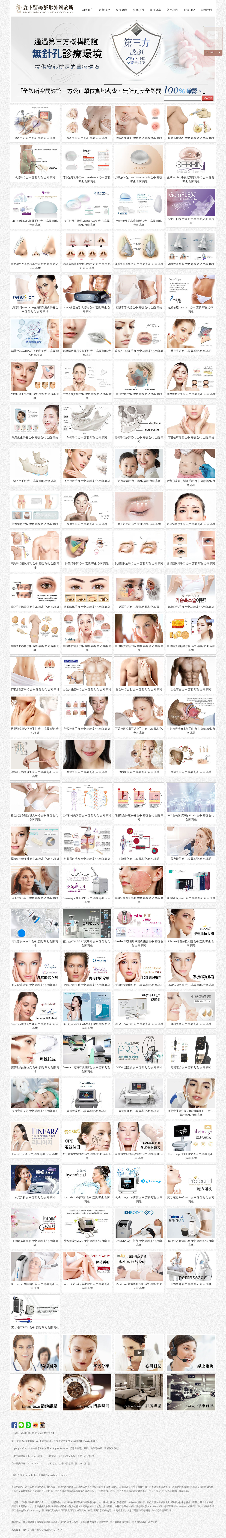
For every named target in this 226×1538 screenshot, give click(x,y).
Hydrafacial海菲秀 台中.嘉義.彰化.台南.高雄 (87, 1199)
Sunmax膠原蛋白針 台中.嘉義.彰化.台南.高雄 (35, 1026)
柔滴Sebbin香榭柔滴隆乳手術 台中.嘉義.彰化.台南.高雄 (191, 179)
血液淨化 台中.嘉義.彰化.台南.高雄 (139, 858)
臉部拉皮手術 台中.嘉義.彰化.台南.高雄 (139, 394)
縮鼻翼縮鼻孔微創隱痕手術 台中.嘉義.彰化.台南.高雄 (87, 266)
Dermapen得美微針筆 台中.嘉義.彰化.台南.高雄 (35, 1286)
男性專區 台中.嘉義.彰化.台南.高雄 (191, 689)
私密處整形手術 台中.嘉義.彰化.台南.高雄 (35, 689)
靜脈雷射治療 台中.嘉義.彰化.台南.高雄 (87, 858)
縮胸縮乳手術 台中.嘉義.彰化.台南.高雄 (191, 606)
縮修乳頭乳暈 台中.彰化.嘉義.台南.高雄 (139, 138)
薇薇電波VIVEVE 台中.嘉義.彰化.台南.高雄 (87, 1242)
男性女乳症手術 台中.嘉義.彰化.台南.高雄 (87, 689)
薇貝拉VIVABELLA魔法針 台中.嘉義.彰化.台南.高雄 (87, 943)
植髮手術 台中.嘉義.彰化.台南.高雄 (191, 772)
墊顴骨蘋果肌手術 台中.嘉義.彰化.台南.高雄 (35, 396)
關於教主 (87, 10)
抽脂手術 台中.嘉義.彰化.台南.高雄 (35, 177)
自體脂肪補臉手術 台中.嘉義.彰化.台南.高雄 (87, 648)
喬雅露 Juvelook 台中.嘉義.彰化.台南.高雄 (35, 943)
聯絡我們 (206, 10)
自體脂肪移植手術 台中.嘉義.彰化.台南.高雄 (35, 648)
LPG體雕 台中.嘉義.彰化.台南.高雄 (191, 1284)
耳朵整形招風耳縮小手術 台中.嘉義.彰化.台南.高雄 (139, 730)
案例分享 (155, 10)
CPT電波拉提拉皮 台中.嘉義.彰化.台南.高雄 (87, 1156)
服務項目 (138, 10)
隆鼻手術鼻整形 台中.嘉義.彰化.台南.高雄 (139, 264)
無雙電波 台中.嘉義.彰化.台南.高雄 (191, 1067)
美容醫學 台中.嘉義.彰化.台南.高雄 (191, 858)
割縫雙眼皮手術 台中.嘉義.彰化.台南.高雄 (139, 563)
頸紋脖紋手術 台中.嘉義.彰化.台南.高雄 (87, 728)
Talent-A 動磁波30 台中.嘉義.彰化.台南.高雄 (191, 1242)
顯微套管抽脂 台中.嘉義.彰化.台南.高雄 (139, 307)
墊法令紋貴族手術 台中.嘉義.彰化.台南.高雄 (87, 396)
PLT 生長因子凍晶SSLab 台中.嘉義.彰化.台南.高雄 (191, 817)
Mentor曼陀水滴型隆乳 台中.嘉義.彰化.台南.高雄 (139, 222)
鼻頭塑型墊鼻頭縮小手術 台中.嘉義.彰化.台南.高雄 (35, 266)
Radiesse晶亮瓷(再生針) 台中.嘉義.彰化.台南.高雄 (87, 1026)
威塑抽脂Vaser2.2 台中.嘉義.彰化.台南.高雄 (191, 309)
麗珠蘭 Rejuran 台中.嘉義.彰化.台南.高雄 (191, 898)
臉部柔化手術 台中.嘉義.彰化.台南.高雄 (35, 437)
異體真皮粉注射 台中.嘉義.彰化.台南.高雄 (35, 858)
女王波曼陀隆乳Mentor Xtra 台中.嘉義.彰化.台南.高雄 (87, 222)
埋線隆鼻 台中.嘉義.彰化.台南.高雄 (191, 1024)
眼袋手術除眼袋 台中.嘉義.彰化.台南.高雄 (35, 606)
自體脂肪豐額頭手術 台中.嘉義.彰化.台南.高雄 (191, 648)
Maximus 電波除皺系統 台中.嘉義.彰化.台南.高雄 (139, 1286)
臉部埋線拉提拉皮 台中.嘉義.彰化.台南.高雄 (35, 1069)
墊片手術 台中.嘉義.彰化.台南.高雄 (191, 350)
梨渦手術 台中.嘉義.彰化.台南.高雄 (87, 772)
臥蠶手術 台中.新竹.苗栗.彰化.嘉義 (139, 606)
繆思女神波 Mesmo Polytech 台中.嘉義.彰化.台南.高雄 (139, 179)
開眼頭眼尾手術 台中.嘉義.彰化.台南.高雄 (191, 563)
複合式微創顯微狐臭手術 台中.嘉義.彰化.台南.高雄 (35, 817)
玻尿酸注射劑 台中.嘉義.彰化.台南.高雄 (35, 984)
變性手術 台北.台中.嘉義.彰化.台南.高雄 (139, 689)
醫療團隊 (121, 10)
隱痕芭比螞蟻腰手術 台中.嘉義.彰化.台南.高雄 (35, 774)
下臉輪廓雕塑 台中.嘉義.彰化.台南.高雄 (191, 437)
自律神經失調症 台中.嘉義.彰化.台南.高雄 (87, 815)
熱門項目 (172, 10)
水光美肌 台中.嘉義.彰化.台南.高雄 (35, 1197)
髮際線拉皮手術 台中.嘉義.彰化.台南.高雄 (191, 394)
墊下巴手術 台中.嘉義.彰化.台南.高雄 (34, 480)
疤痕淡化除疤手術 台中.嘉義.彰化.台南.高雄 (139, 817)
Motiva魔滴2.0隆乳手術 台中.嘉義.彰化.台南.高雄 (34, 222)
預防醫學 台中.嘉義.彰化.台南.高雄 (139, 772)
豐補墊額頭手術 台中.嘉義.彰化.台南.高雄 (191, 524)
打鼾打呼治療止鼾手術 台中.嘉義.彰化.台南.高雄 (191, 730)
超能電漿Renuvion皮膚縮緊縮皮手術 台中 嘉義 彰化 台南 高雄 (34, 309)
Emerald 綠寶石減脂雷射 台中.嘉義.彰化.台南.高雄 (87, 1069)
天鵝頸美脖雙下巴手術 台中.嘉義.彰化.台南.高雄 (35, 730)
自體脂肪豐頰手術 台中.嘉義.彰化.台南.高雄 (139, 648)
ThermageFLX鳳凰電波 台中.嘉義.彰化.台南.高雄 (191, 1156)
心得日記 (189, 10)
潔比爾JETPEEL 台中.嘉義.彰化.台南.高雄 (35, 1327)
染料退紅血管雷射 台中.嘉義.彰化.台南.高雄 (139, 900)
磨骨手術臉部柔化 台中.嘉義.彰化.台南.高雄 (139, 439)
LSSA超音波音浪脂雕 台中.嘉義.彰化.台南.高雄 (87, 309)
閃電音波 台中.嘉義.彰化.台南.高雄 (87, 1110)
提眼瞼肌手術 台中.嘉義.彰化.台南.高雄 (87, 606)
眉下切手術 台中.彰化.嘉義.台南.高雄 (139, 524)
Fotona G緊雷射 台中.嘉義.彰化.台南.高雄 (35, 1242)
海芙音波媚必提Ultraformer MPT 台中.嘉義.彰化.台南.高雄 (191, 1112)
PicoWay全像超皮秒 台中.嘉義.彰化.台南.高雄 (87, 900)
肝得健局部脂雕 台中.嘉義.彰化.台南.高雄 (139, 984)
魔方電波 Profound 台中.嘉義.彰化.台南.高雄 (191, 1199)
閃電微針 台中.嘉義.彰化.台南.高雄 (139, 1110)
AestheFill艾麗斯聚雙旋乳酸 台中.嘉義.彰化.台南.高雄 (139, 943)
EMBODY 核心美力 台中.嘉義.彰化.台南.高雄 (139, 1242)
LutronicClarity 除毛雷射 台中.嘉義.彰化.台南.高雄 (87, 1286)
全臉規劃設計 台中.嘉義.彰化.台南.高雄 (35, 898)
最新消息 (104, 10)
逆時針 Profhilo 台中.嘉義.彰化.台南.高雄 (139, 1024)
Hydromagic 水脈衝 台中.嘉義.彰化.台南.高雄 (139, 1199)
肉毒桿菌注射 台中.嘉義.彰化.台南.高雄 (87, 984)
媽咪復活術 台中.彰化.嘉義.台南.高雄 (139, 480)
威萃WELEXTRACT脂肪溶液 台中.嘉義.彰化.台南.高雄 (35, 352)
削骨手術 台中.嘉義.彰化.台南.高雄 (87, 437)
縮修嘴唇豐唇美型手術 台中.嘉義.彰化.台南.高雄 (87, 352)
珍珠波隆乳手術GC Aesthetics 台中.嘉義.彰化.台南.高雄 (87, 179)
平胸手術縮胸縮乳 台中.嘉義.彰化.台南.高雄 (35, 565)
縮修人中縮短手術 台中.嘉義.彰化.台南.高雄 (139, 352)
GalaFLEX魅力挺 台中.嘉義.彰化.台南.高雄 (191, 221)
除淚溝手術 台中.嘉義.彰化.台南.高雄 (87, 563)
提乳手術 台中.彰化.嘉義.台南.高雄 (87, 138)
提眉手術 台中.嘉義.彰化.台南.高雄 (87, 524)
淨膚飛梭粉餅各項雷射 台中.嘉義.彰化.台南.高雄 (139, 1156)
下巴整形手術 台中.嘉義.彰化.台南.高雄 (87, 480)
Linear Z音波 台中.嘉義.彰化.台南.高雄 (35, 1154)
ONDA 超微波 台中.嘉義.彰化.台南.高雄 (139, 1067)
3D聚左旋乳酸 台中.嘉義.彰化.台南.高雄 (191, 984)
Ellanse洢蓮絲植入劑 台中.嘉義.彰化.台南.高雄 (191, 943)
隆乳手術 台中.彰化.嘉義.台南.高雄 (35, 138)
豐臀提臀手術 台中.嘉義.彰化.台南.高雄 (35, 524)
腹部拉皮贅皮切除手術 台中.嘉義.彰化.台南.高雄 (191, 482)
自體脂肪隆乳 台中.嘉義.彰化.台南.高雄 (191, 138)
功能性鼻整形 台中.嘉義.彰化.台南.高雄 (191, 264)
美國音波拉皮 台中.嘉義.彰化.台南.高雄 (35, 1110)
